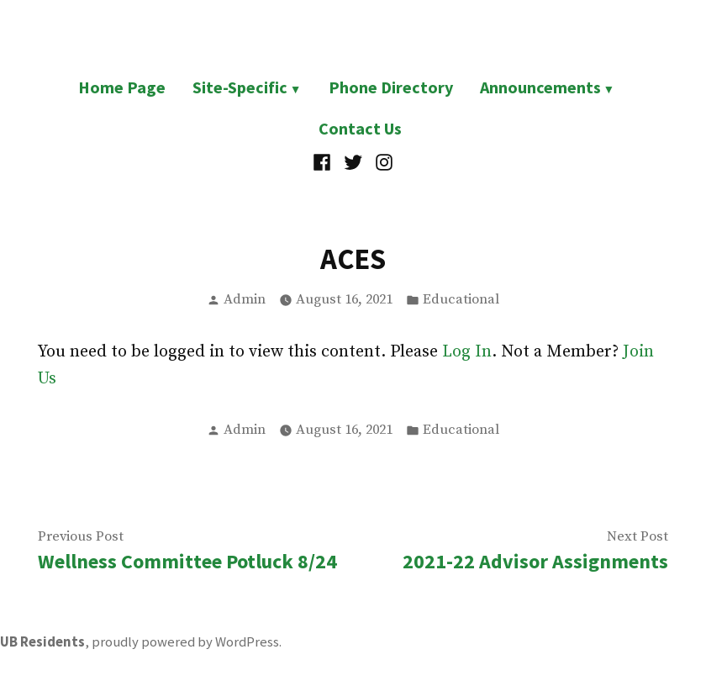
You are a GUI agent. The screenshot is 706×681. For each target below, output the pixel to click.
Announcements (540, 87)
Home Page (122, 87)
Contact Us (360, 128)
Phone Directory (391, 87)
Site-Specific (239, 87)
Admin (245, 300)
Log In (467, 351)
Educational (461, 300)
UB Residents (42, 642)
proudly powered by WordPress (185, 642)
